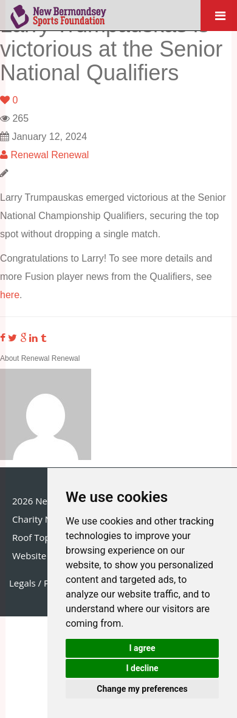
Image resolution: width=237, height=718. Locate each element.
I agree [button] (142, 648)
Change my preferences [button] (142, 689)
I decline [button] (142, 668)
